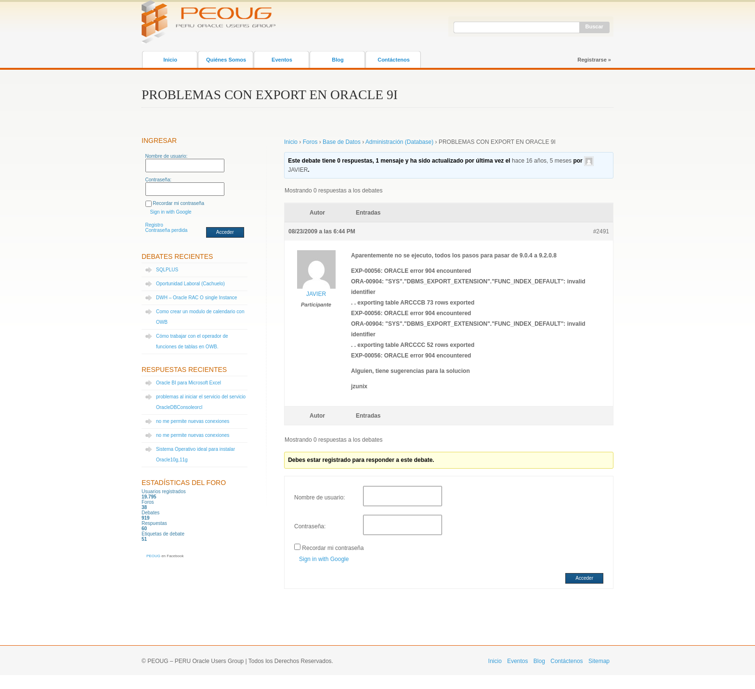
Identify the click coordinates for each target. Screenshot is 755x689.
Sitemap (599, 661)
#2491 (601, 231)
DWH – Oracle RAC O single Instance (196, 297)
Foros (310, 142)
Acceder (225, 232)
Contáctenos (394, 60)
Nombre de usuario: (166, 156)
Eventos (282, 60)
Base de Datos (342, 142)
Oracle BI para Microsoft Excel (188, 382)
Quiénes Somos (226, 60)
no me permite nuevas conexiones (192, 421)
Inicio (170, 60)
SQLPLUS (167, 269)
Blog (337, 60)
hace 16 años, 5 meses (542, 160)
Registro (154, 225)
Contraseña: (158, 179)
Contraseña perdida (166, 230)
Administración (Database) (399, 142)
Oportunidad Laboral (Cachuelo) (190, 283)
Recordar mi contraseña (178, 203)
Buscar (594, 26)
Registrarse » (594, 60)
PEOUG (153, 556)
